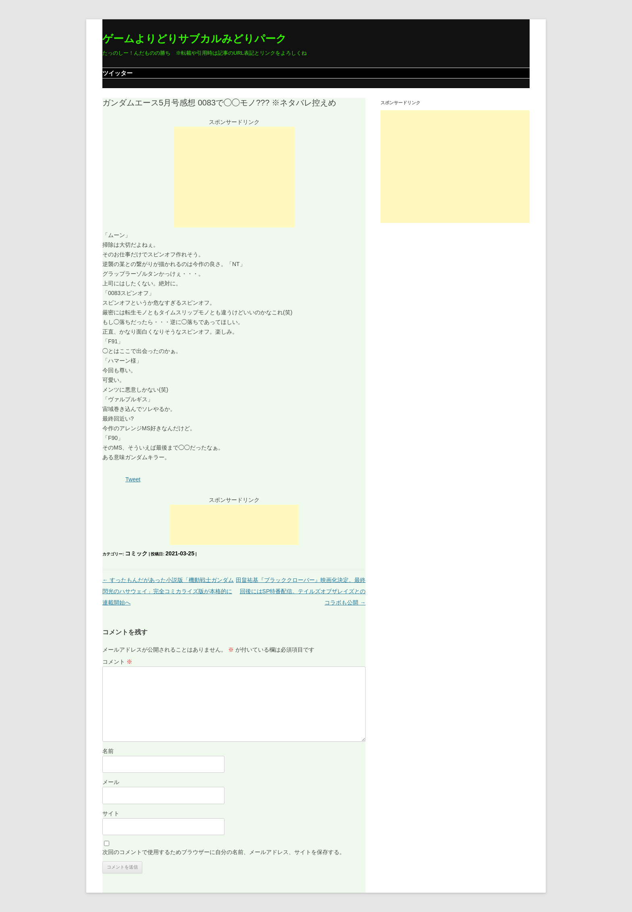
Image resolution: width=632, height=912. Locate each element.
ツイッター (117, 73)
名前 (108, 751)
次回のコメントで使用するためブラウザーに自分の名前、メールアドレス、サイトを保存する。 (223, 852)
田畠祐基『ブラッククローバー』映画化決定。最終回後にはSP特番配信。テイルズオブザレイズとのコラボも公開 (301, 591)
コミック (136, 553)
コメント (117, 661)
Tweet (132, 479)
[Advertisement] (234, 177)
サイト (110, 813)
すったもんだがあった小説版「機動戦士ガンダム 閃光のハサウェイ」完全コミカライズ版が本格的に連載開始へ (168, 591)
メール (110, 782)
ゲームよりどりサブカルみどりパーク (194, 39)
